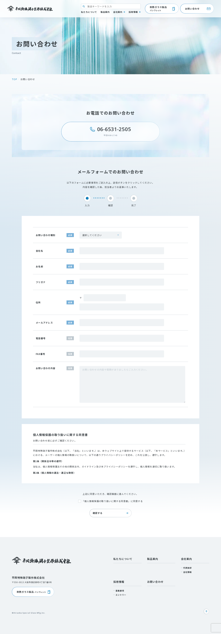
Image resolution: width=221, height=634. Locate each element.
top (14, 79)
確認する (110, 513)
